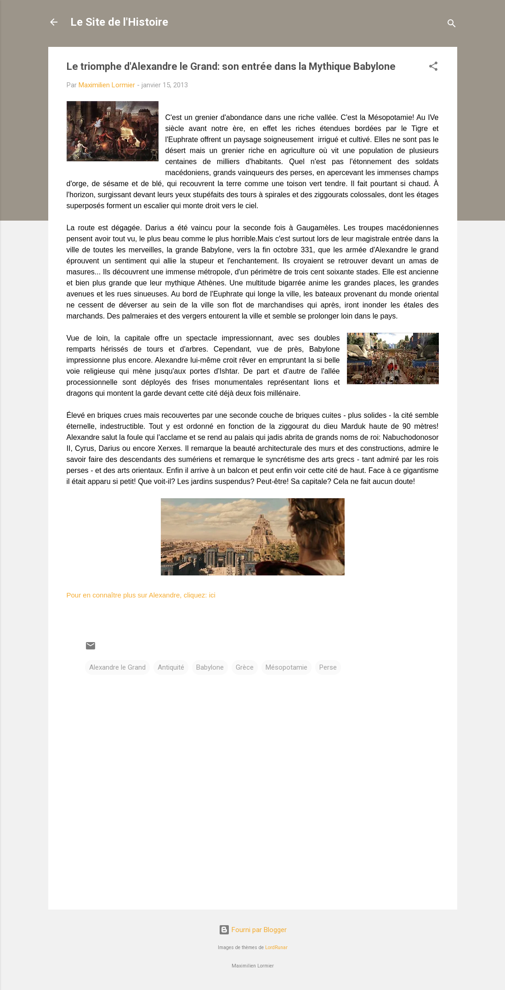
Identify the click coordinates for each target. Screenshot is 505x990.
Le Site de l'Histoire (119, 22)
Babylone (210, 667)
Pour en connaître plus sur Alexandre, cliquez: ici (141, 595)
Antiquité (171, 667)
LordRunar (276, 947)
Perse (328, 667)
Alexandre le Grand (117, 667)
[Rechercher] (451, 25)
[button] (433, 68)
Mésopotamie (286, 667)
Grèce (245, 667)
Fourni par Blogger (253, 930)
